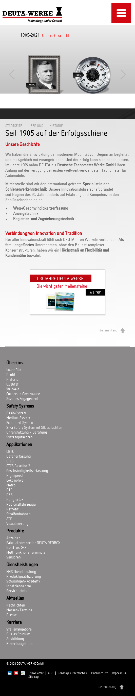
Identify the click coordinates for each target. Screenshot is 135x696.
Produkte (15, 531)
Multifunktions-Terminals (25, 553)
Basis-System (16, 413)
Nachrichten (15, 605)
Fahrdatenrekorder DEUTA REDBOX (33, 543)
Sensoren (13, 557)
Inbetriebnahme (18, 586)
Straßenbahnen (18, 514)
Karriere (14, 622)
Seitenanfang (109, 330)
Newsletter (37, 673)
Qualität (12, 385)
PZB (9, 495)
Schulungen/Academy (23, 581)
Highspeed (14, 476)
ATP (9, 519)
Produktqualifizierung (23, 577)
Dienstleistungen (22, 564)
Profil (10, 375)
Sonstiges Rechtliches (72, 673)
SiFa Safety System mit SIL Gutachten (34, 428)
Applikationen (19, 444)
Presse (11, 615)
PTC (9, 490)
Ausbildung (15, 639)
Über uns (35, 126)
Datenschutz (99, 673)
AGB (50, 673)
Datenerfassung (18, 457)
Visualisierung (17, 524)
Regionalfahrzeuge (21, 505)
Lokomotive (14, 481)
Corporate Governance (23, 394)
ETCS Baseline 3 (18, 466)
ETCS (10, 461)
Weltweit (12, 389)
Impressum (119, 673)
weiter (95, 292)
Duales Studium (18, 634)
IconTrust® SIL (17, 548)
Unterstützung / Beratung (26, 433)
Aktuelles (15, 598)
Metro (10, 485)
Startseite (13, 126)
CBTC (10, 452)
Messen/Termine (19, 610)
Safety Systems (20, 406)
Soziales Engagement (22, 399)
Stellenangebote (19, 629)
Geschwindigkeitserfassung (27, 471)
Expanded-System (19, 423)
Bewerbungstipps (19, 644)
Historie (12, 380)
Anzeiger (13, 538)
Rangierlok (14, 500)
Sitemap (33, 677)
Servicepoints (16, 591)
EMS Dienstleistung (21, 572)
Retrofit (12, 509)
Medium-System (18, 418)
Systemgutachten (19, 437)
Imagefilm (13, 370)
